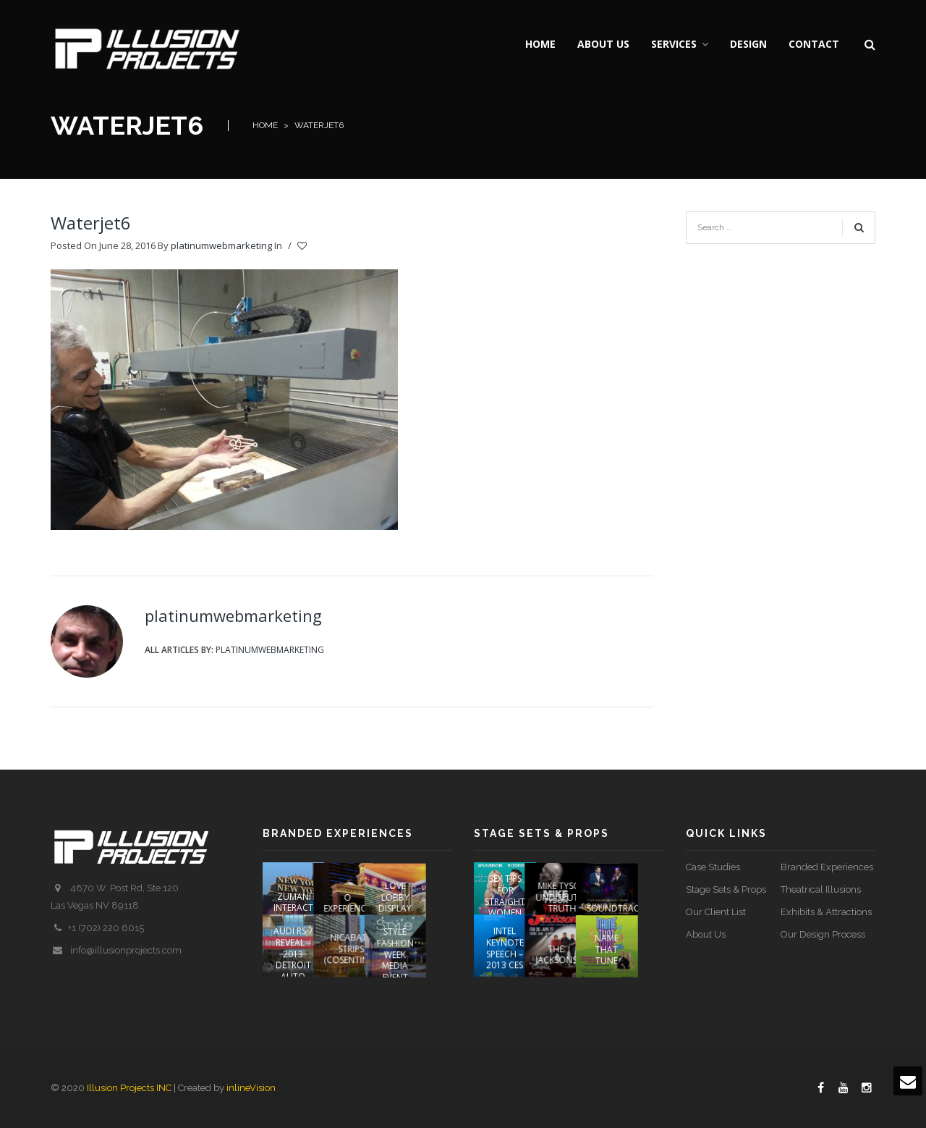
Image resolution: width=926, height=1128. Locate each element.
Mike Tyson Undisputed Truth (575, 896)
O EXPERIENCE (360, 902)
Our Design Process (823, 934)
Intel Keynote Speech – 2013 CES (505, 959)
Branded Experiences (827, 867)
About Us (706, 934)
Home (265, 125)
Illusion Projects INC (129, 1087)
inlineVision (251, 1087)
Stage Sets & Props (726, 889)
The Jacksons (569, 966)
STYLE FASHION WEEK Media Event (421, 964)
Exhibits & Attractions (826, 911)
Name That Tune (633, 960)
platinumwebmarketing (221, 245)
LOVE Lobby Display (421, 896)
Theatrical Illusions (821, 889)
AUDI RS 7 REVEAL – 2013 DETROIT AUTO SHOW (293, 970)
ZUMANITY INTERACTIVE (299, 902)
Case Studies (713, 867)
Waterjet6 (91, 223)
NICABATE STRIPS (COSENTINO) (364, 960)
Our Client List (716, 911)
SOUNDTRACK (642, 907)
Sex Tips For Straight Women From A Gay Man (505, 906)
